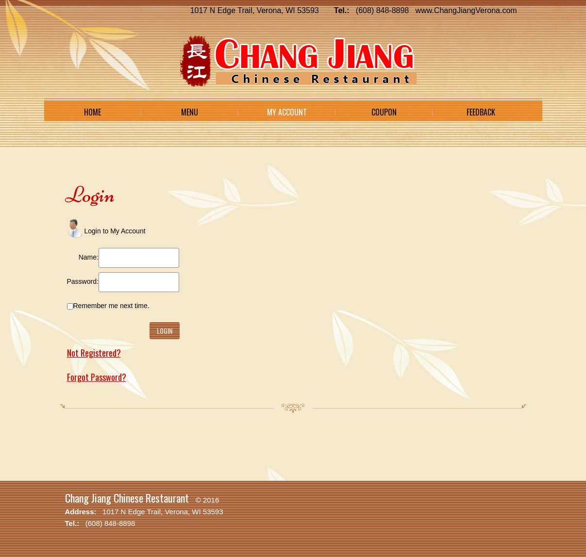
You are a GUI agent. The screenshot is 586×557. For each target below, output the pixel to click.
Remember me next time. (111, 306)
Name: (89, 257)
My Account (287, 112)
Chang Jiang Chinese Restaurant (127, 498)
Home (92, 112)
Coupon (384, 112)
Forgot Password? (96, 377)
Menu (189, 112)
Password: (83, 281)
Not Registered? (94, 352)
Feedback (481, 112)
